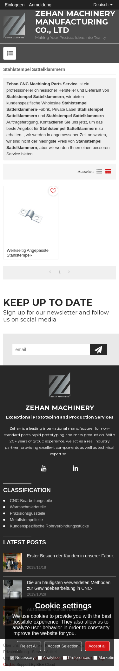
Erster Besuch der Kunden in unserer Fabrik (70, 555)
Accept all (97, 646)
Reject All (28, 646)
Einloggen (14, 4)
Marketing (104, 657)
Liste (99, 171)
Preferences (76, 657)
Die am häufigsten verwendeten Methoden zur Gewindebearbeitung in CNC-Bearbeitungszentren (68, 585)
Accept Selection (63, 646)
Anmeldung (40, 4)
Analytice (49, 657)
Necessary (22, 657)
